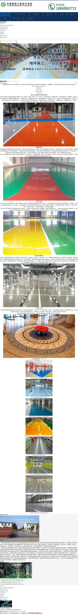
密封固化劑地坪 (36, 14)
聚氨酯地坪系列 (49, 14)
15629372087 (14, 611)
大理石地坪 (61, 14)
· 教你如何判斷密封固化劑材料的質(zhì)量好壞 (11, 584)
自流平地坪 (39, 89)
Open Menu (3, 22)
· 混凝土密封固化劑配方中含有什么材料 (10, 582)
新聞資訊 (5, 19)
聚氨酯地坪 (39, 88)
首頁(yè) (5, 14)
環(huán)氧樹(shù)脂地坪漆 (19, 14)
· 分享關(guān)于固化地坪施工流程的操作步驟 (11, 580)
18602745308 (22, 611)
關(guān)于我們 (17, 19)
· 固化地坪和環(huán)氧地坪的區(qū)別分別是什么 (12, 579)
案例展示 (72, 14)
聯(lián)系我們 (30, 19)
